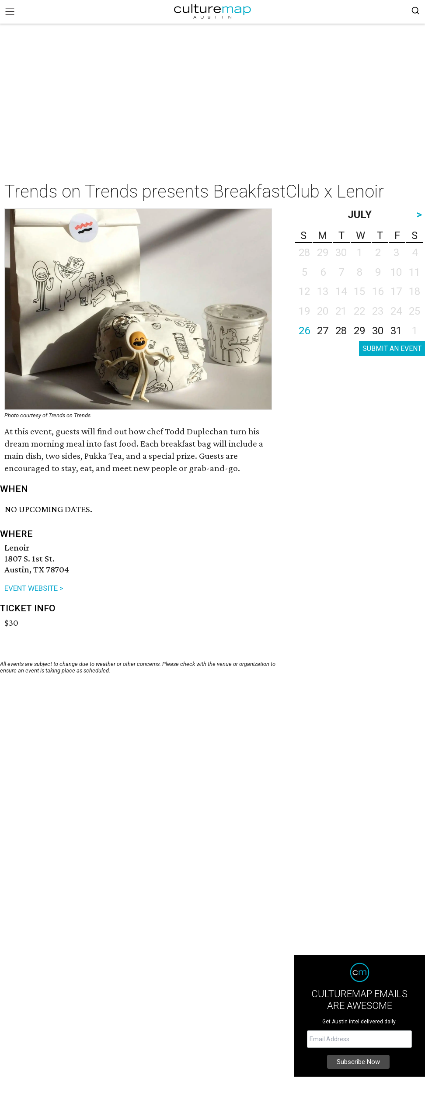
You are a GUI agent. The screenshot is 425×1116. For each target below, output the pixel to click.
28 (341, 331)
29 (359, 331)
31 (396, 331)
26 (304, 331)
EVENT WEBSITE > (33, 588)
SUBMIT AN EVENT (392, 348)
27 (322, 331)
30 (377, 331)
